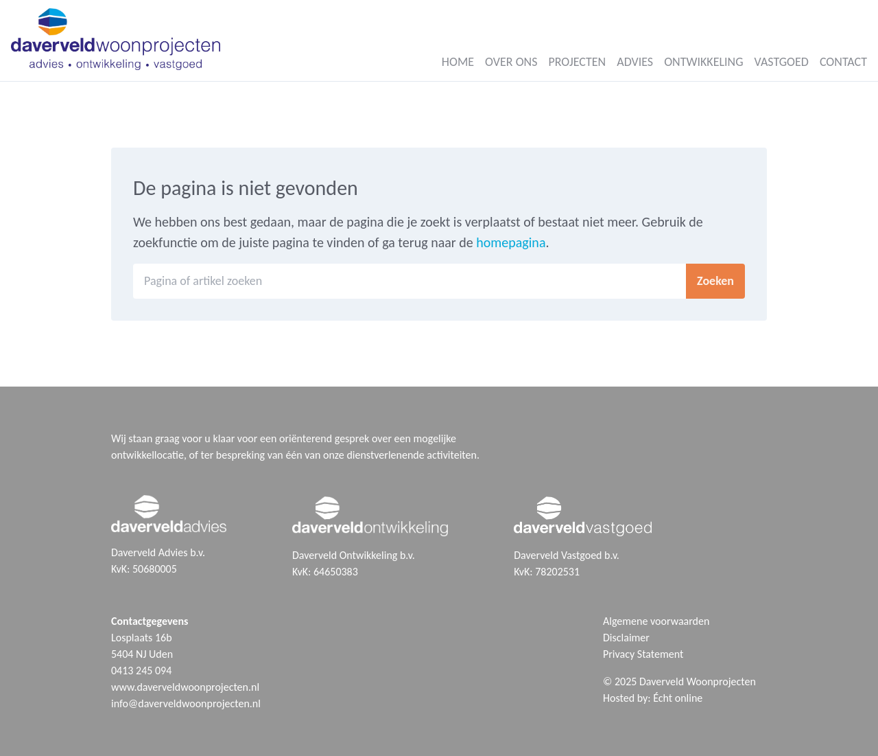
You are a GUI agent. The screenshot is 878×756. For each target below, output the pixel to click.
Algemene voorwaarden (656, 621)
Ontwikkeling (703, 61)
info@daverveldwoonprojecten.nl (186, 703)
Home (458, 61)
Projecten (577, 61)
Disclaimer (626, 637)
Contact (843, 61)
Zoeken (715, 280)
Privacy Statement (643, 654)
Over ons (511, 61)
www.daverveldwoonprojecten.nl (185, 687)
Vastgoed (782, 61)
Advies (635, 61)
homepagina (510, 242)
